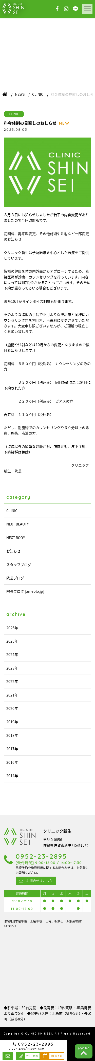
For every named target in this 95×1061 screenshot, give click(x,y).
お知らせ (13, 550)
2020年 (12, 708)
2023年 (12, 668)
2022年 (12, 681)
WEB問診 (32, 1056)
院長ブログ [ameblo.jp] (25, 591)
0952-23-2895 (36, 1044)
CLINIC (37, 94)
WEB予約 (57, 1056)
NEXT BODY (15, 537)
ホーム (5, 94)
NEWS (20, 94)
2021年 (12, 695)
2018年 (12, 735)
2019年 (12, 721)
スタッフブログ (18, 564)
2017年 (12, 748)
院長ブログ (15, 577)
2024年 (12, 654)
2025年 (12, 641)
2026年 (12, 627)
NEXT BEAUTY (17, 523)
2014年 (12, 775)
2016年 (12, 762)
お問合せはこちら (8, 1056)
